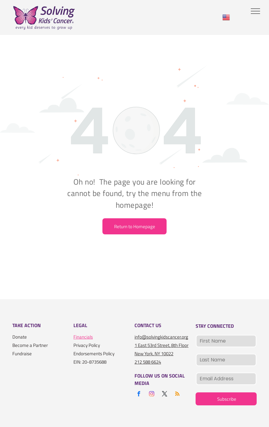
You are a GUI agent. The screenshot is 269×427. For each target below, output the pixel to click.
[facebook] (138, 394)
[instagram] (151, 394)
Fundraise (22, 353)
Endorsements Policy (93, 353)
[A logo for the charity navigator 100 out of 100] (21, 374)
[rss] (177, 394)
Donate (19, 336)
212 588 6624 (147, 361)
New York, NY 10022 (153, 353)
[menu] (255, 11)
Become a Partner (30, 345)
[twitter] (164, 394)
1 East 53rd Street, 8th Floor (161, 345)
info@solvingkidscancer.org (161, 336)
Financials (83, 336)
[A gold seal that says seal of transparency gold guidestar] (36, 374)
